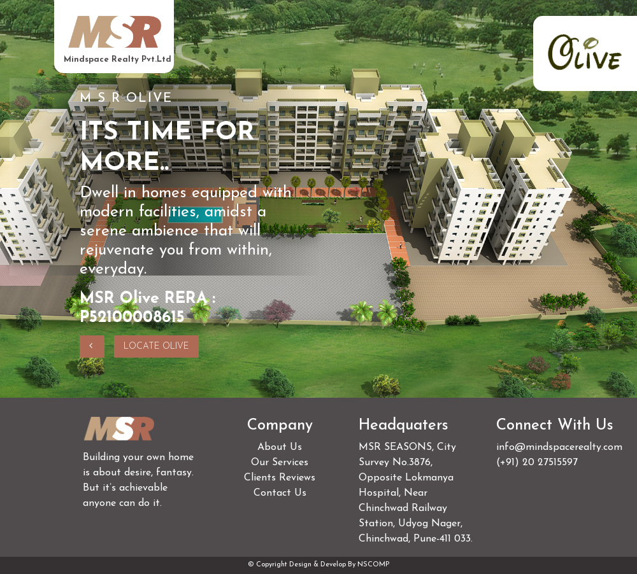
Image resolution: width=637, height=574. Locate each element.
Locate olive (156, 346)
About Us (279, 447)
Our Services (279, 463)
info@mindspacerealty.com (559, 447)
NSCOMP (373, 564)
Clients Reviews (279, 478)
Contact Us (280, 493)
